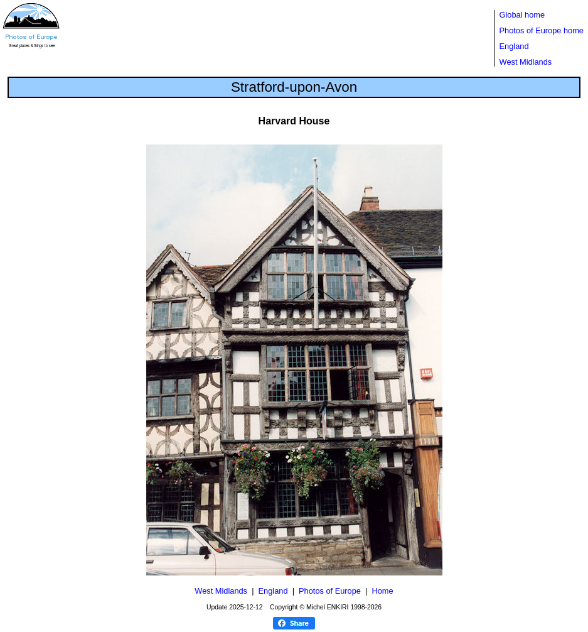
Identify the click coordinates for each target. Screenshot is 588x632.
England (514, 46)
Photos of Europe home (542, 30)
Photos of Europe (330, 591)
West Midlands (526, 62)
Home (382, 591)
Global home (522, 14)
